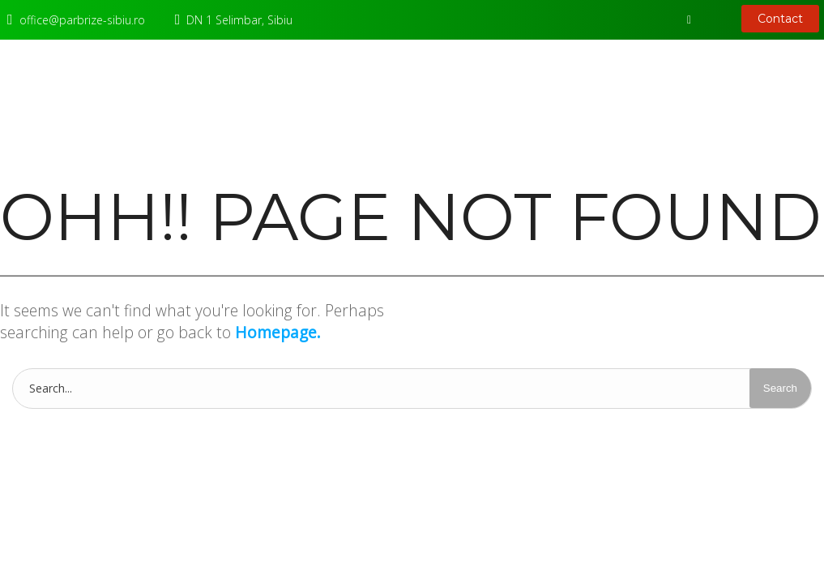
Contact (780, 18)
